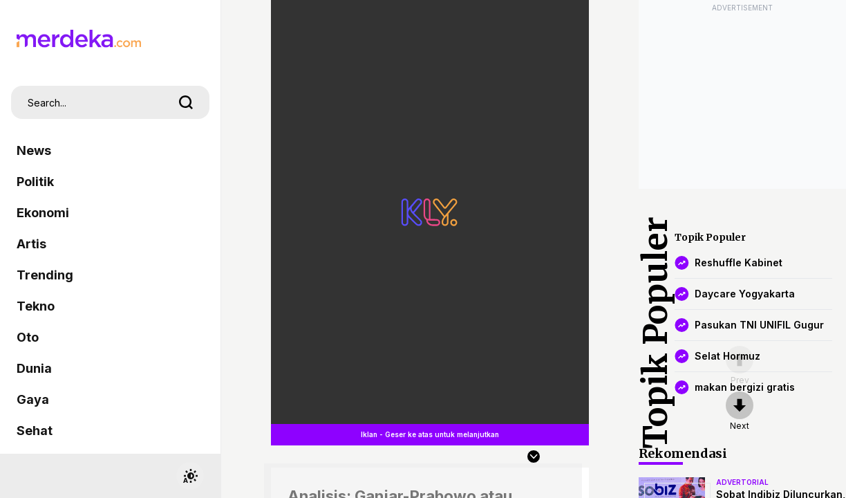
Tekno (36, 306)
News (34, 150)
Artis (31, 244)
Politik (35, 181)
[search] (185, 102)
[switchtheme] (190, 476)
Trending (45, 275)
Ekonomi (43, 212)
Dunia (34, 368)
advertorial (742, 482)
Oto (28, 337)
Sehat (35, 430)
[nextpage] (739, 411)
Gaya (33, 399)
